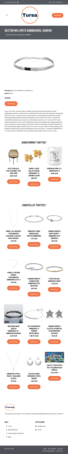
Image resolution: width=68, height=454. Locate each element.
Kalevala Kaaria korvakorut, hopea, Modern (34, 376)
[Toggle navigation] (7, 15)
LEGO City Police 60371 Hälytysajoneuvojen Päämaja (54, 367)
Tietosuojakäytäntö (48, 451)
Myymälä (57, 15)
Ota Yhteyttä (52, 449)
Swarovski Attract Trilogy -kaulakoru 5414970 (14, 376)
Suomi (53, 2)
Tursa (10, 426)
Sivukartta (59, 451)
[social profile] (17, 2)
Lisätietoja (11, 104)
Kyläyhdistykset (13, 430)
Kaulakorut (29, 90)
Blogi (9, 437)
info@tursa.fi (59, 2)
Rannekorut (21, 90)
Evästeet (60, 449)
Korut (15, 90)
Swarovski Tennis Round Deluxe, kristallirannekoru (34, 233)
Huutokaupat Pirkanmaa (16, 433)
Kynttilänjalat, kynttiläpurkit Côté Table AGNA (13, 170)
